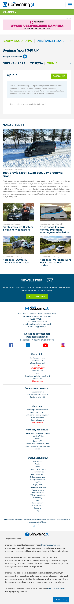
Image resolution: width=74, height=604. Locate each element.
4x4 (37, 500)
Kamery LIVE (38, 441)
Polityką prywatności (56, 588)
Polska (37, 464)
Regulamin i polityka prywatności (37, 376)
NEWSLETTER (32, 280)
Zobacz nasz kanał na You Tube (37, 444)
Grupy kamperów (17, 41)
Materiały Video (38, 436)
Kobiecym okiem (37, 472)
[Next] (70, 41)
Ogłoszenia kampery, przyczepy (37, 415)
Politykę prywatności (50, 545)
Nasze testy (37, 498)
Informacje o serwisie (37, 363)
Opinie (52, 63)
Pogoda (37, 438)
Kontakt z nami (37, 371)
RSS (37, 373)
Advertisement (38, 368)
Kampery (9, 12)
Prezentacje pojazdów (37, 487)
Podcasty (37, 508)
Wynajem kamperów (37, 480)
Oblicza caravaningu (37, 477)
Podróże (38, 482)
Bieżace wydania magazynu (37, 394)
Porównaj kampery (54, 41)
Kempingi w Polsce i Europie (37, 410)
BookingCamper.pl (37, 420)
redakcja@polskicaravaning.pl (40, 324)
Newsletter (37, 378)
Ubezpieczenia (37, 381)
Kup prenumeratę (37, 392)
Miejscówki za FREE (37, 412)
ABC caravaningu (37, 474)
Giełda (37, 449)
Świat (37, 467)
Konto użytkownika (37, 358)
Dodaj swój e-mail (37, 297)
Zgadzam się (61, 600)
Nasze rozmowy (37, 503)
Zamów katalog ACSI (37, 397)
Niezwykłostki (37, 505)
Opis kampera (14, 63)
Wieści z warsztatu (38, 495)
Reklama (38, 366)
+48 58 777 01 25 (40, 321)
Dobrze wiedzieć (37, 492)
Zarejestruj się (37, 360)
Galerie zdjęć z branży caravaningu (37, 433)
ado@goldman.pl (40, 327)
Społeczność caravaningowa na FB (37, 446)
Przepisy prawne (37, 490)
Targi (37, 511)
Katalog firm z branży (37, 417)
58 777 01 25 (38, 319)
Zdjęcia (36, 63)
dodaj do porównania (15, 56)
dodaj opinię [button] (59, 76)
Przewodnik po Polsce (37, 469)
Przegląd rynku (37, 485)
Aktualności (37, 461)
